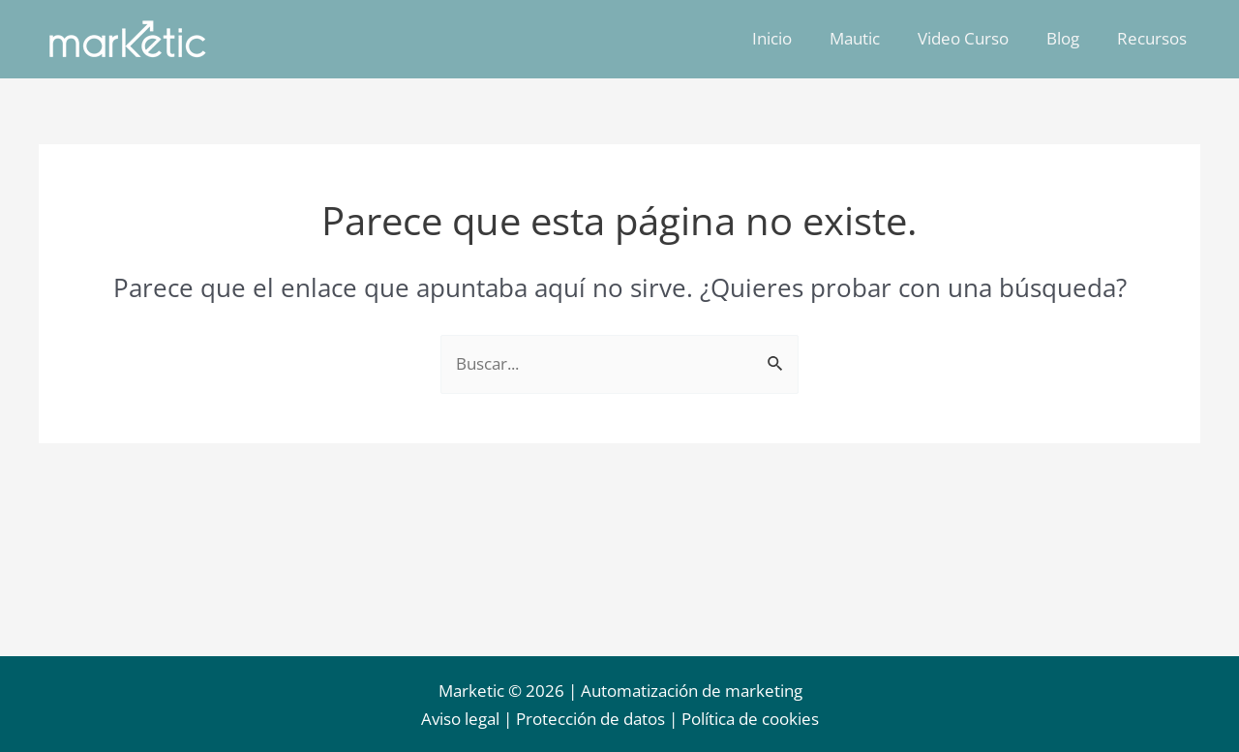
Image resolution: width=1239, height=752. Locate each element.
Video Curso (974, 38)
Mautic (871, 38)
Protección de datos (590, 719)
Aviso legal (460, 719)
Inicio (793, 38)
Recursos (1154, 38)
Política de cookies (750, 719)
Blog (1069, 38)
